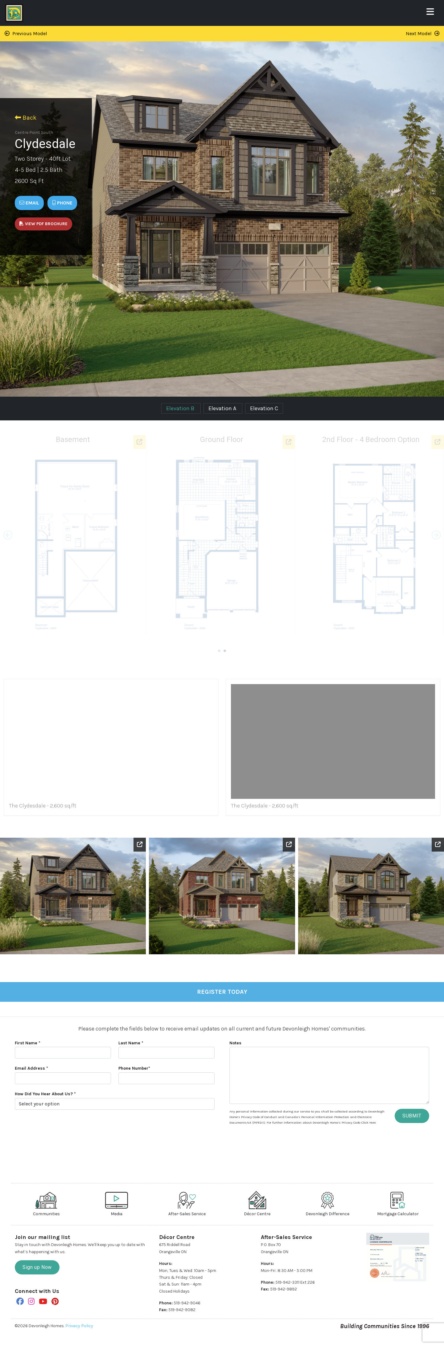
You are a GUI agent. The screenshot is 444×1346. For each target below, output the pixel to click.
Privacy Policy (79, 1325)
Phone (62, 203)
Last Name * (130, 1043)
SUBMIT (411, 1116)
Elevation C (264, 408)
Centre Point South (34, 132)
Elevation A (222, 408)
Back (25, 117)
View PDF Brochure (43, 223)
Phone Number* (134, 1068)
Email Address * (31, 1068)
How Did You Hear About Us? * (45, 1093)
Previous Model (26, 33)
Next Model (422, 33)
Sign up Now (37, 1267)
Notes (235, 1043)
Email (29, 203)
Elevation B (181, 408)
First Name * (27, 1043)
